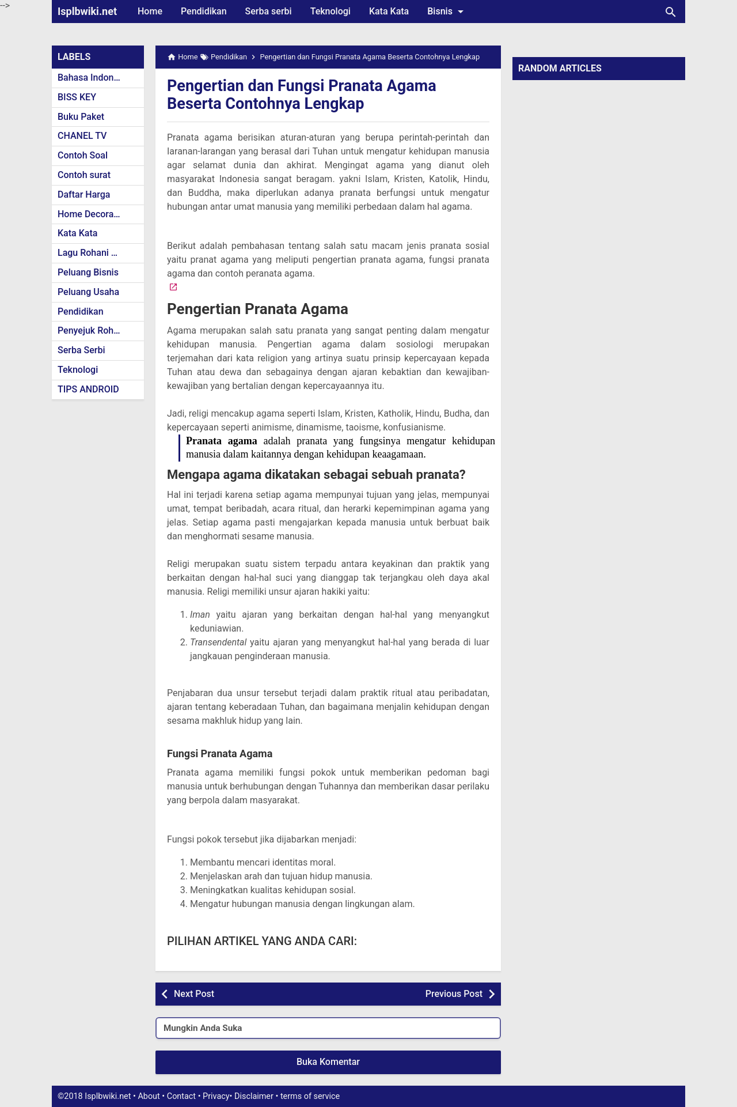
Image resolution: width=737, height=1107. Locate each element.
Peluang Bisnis (88, 272)
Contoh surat (84, 174)
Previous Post (454, 993)
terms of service (310, 1096)
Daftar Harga (84, 194)
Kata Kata (389, 11)
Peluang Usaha (88, 291)
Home (150, 11)
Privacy (216, 1096)
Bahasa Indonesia (94, 77)
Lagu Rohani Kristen (99, 252)
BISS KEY (77, 97)
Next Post (194, 993)
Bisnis (447, 11)
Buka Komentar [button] (328, 1061)
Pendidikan (204, 11)
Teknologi (330, 11)
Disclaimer (253, 1096)
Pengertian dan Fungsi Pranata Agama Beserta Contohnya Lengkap (306, 94)
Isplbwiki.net (87, 11)
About (148, 1096)
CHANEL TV (82, 135)
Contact (181, 1096)
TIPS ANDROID (88, 389)
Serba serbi (268, 11)
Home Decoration (94, 214)
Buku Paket (81, 116)
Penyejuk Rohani (92, 330)
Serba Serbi (81, 350)
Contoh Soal (83, 155)
